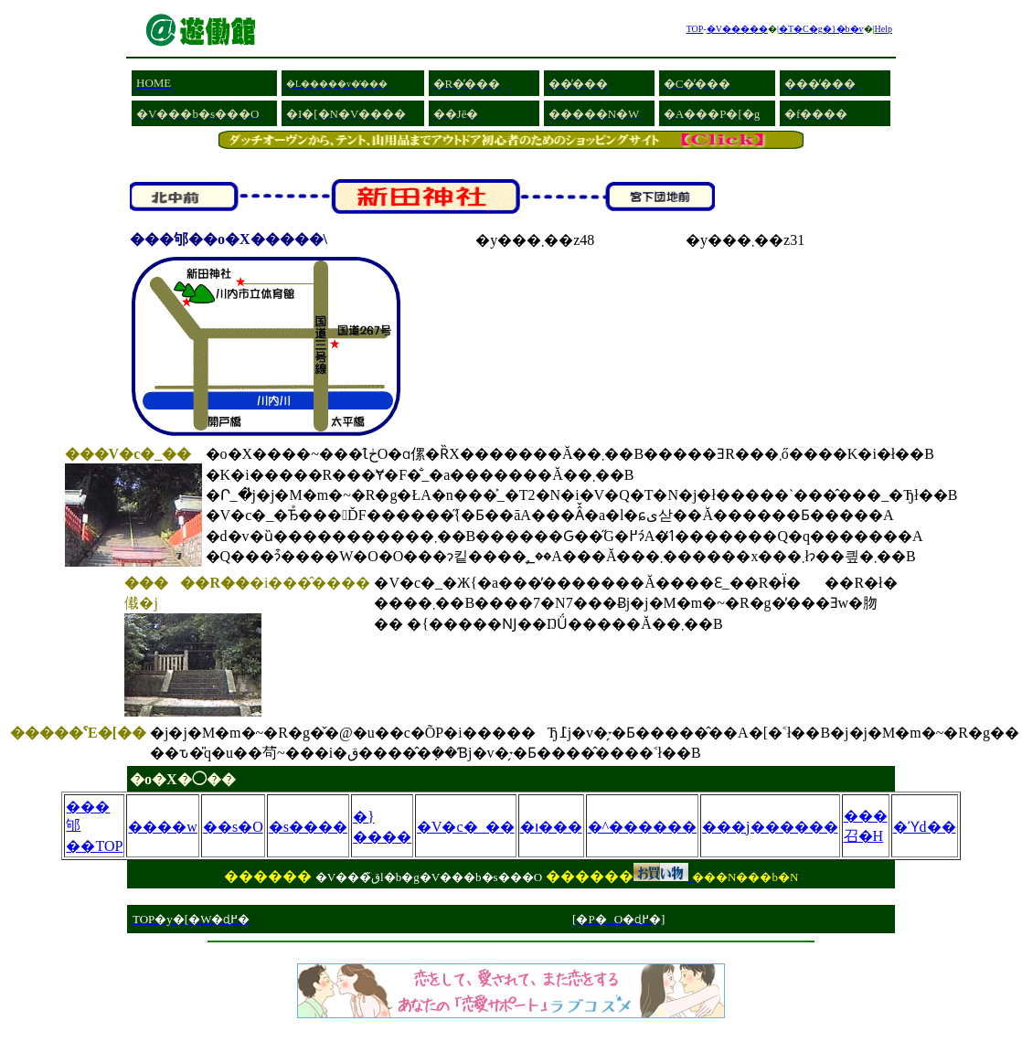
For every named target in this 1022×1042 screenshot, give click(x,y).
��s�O (233, 827)
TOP (695, 29)
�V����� (737, 29)
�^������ (642, 827)
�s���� (308, 827)
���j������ (769, 827)
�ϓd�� (924, 827)
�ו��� (551, 827)
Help (883, 29)
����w (162, 827)
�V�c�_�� (466, 827)
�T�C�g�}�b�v (821, 29)
